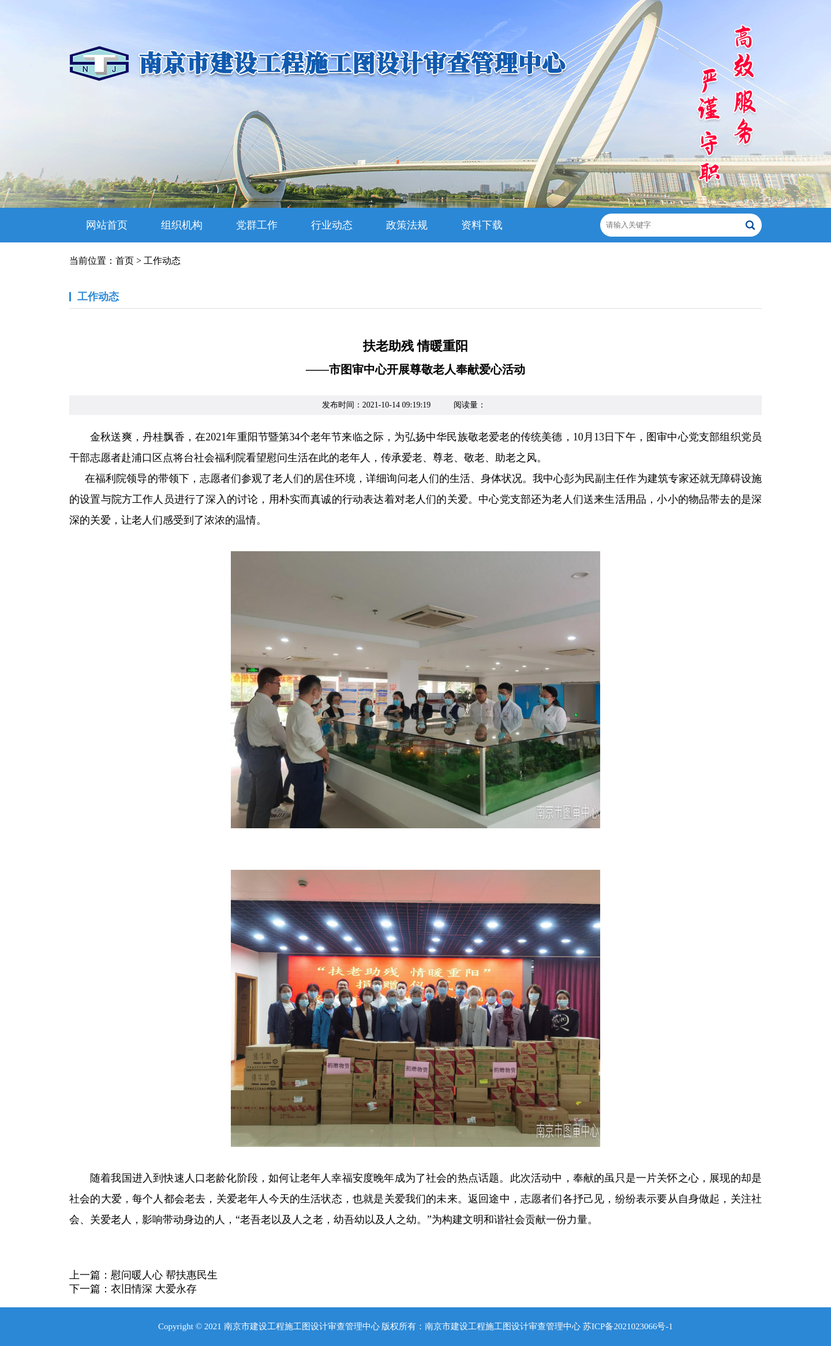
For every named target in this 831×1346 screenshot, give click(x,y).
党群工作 (257, 225)
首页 (124, 261)
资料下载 (482, 225)
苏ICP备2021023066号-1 (628, 1326)
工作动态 (162, 261)
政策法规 (407, 225)
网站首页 (107, 225)
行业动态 (332, 225)
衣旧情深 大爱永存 (154, 1289)
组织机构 (182, 225)
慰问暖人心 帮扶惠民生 (164, 1275)
